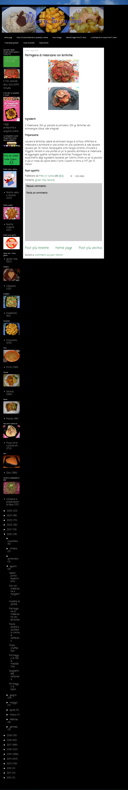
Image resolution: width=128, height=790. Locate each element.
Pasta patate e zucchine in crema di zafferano (14, 632)
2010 (9, 778)
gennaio (14, 727)
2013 (9, 763)
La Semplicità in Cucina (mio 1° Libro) (104, 38)
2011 (9, 773)
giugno (13, 695)
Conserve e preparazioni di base (12, 502)
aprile (13, 710)
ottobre (13, 548)
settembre (13, 559)
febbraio (14, 719)
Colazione (11, 286)
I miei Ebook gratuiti (11, 43)
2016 (10, 749)
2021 (9, 529)
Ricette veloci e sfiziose (12, 194)
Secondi (51, 180)
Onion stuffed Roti (13, 648)
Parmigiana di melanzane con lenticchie (14, 614)
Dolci (8, 473)
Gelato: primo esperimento (14, 577)
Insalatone (11, 313)
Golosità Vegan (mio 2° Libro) (76, 38)
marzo (13, 715)
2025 (10, 511)
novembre (13, 541)
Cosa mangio (56, 38)
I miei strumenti (29, 43)
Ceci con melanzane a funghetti (14, 591)
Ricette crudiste (10, 226)
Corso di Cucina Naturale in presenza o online (32, 38)
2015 (9, 754)
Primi (9, 367)
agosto (13, 566)
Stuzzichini (11, 340)
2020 (10, 534)
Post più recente (37, 247)
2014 (9, 759)
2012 (9, 768)
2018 (9, 740)
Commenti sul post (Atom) (49, 255)
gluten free (40, 180)
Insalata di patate (14, 603)
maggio (13, 702)
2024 (10, 515)
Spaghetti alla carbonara (14, 675)
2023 (10, 520)
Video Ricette (43, 43)
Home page (8, 38)
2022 (10, 525)
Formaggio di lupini (14, 686)
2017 (9, 745)
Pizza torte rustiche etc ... (12, 444)
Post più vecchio (90, 247)
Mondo (9, 419)
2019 (10, 735)
